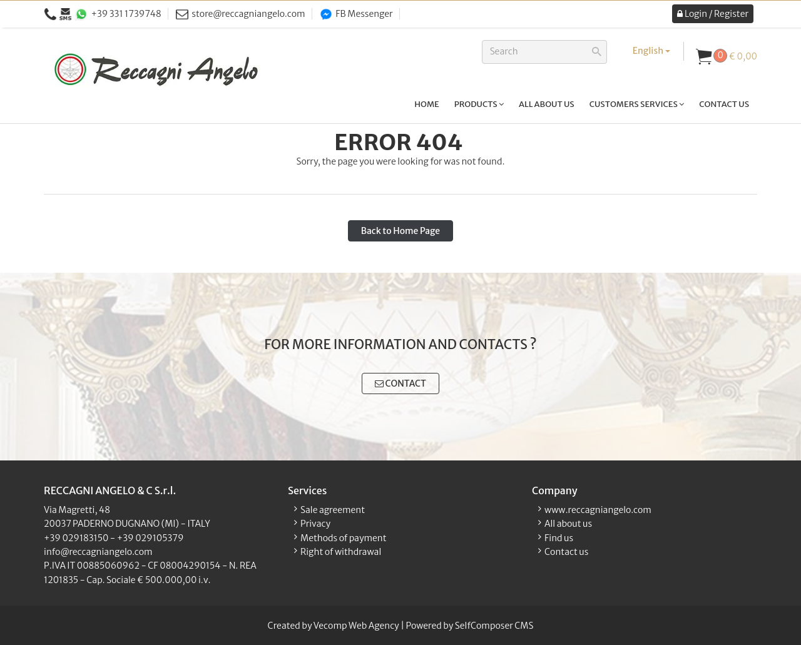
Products (479, 104)
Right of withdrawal (340, 551)
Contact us (724, 104)
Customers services (637, 104)
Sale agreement (332, 509)
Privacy (315, 523)
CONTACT (400, 383)
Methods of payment (343, 538)
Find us (558, 538)
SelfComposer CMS (494, 625)
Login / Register (712, 13)
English (651, 50)
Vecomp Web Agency (356, 625)
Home (426, 104)
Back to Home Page (400, 230)
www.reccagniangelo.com (597, 509)
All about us (546, 104)
